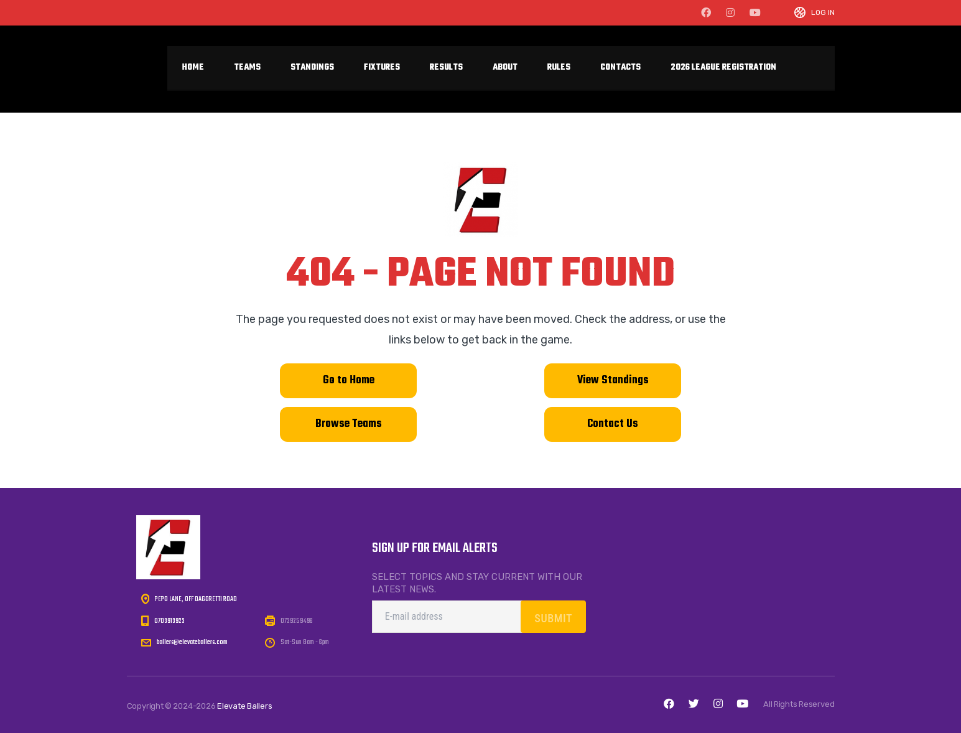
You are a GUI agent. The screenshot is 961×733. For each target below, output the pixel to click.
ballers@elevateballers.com (192, 642)
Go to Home (348, 380)
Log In (823, 13)
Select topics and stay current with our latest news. (477, 583)
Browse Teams (348, 424)
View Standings (613, 380)
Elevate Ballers (244, 706)
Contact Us (612, 424)
